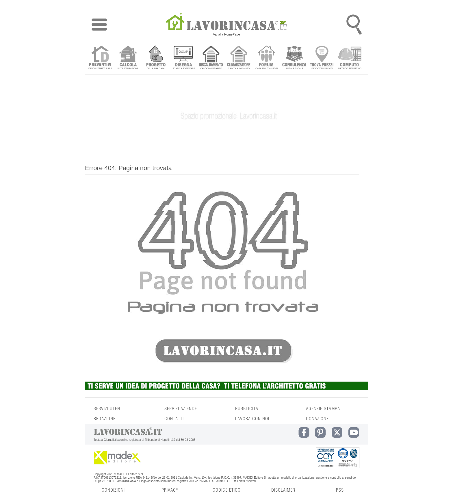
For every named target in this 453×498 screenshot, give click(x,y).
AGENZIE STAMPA (323, 408)
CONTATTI (174, 419)
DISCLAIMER (283, 490)
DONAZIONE (317, 419)
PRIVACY (169, 490)
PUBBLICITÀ (246, 408)
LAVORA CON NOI (252, 419)
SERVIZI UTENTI (109, 408)
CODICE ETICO (227, 490)
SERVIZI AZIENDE (180, 408)
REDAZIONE (105, 419)
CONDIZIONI (113, 490)
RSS (340, 490)
